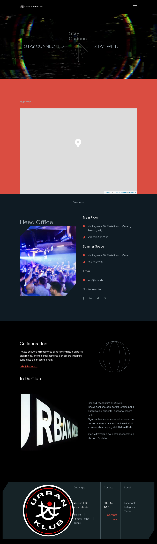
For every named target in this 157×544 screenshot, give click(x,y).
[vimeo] (105, 298)
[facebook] (83, 298)
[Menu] (135, 7)
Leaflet (107, 192)
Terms (77, 522)
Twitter (128, 511)
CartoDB (132, 192)
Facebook (130, 503)
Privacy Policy (81, 518)
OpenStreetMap (120, 192)
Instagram (129, 507)
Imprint (77, 514)
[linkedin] (90, 298)
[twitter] (98, 298)
